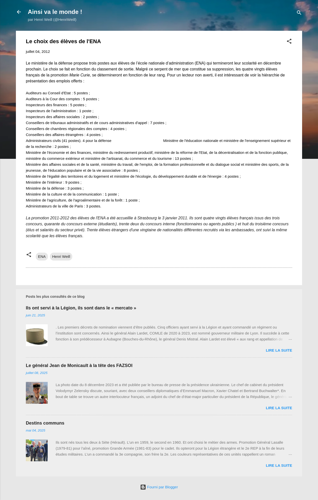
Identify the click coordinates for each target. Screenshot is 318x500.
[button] (289, 42)
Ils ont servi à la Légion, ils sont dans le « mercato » (81, 307)
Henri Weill (61, 256)
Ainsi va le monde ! (55, 11)
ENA (42, 256)
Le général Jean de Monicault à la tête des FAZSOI (79, 365)
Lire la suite (279, 350)
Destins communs (45, 423)
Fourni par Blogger (159, 487)
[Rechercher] (299, 13)
